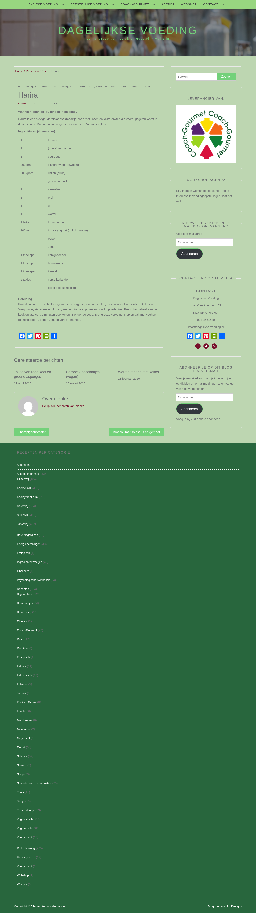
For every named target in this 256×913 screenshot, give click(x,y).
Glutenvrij (25, 86)
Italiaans (22, 684)
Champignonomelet (32, 432)
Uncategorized (26, 857)
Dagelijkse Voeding (128, 30)
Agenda (168, 4)
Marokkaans (24, 720)
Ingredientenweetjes (29, 562)
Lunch (21, 711)
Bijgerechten (25, 594)
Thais (20, 792)
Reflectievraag (26, 848)
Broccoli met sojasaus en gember (136, 432)
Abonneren (189, 254)
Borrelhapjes (25, 603)
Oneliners (23, 571)
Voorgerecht (24, 837)
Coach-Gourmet (134, 4)
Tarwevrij (102, 86)
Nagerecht (23, 738)
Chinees (22, 621)
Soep (73, 86)
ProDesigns (234, 906)
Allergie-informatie (28, 473)
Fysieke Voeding (43, 4)
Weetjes (22, 884)
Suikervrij (86, 86)
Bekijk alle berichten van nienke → (65, 406)
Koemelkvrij (44, 86)
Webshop (189, 4)
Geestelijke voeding (89, 4)
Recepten (23, 589)
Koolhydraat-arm (27, 497)
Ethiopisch (23, 553)
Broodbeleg (24, 612)
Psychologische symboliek (33, 580)
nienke (23, 103)
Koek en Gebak (26, 702)
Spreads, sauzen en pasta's (34, 783)
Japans (21, 693)
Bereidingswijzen (27, 535)
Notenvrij (61, 86)
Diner (20, 639)
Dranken (22, 648)
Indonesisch (24, 675)
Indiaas (21, 666)
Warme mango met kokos (138, 372)
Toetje (20, 801)
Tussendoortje (26, 810)
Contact (210, 4)
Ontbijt (21, 747)
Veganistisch (121, 86)
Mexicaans (23, 729)
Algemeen (23, 464)
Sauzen (21, 765)
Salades (22, 756)
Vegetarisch (141, 86)
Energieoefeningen (29, 544)
